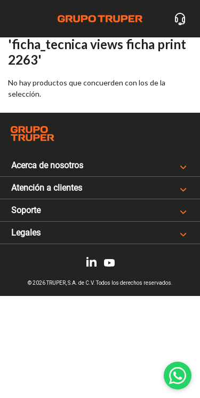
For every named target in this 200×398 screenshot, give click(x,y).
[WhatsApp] (177, 375)
